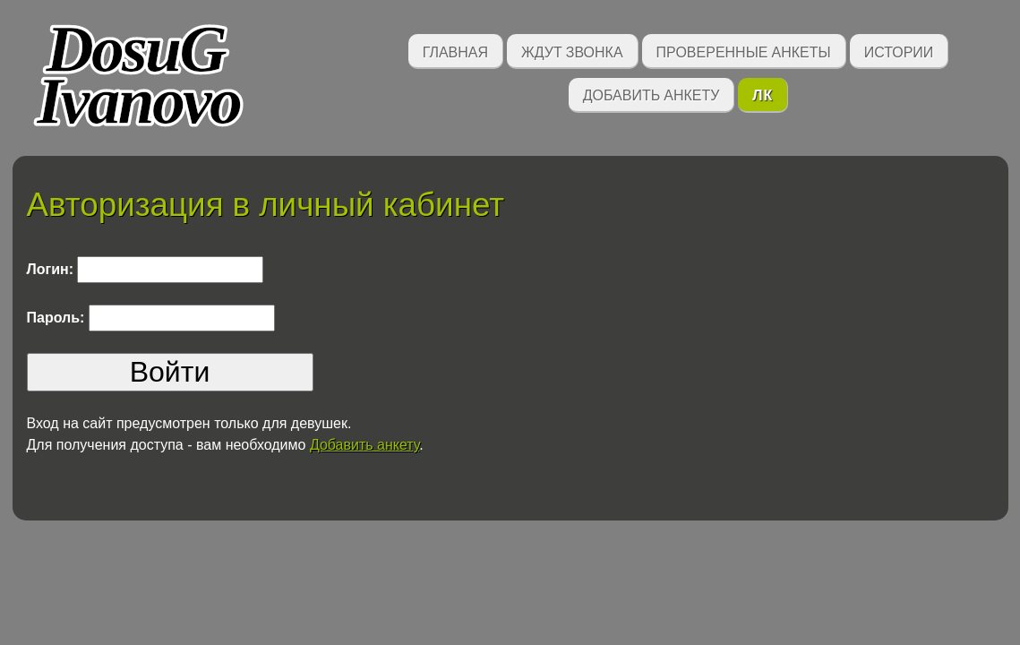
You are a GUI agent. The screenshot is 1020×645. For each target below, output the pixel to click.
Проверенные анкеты (743, 50)
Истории (899, 50)
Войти (170, 372)
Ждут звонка (572, 50)
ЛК (762, 93)
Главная (455, 50)
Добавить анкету (651, 93)
